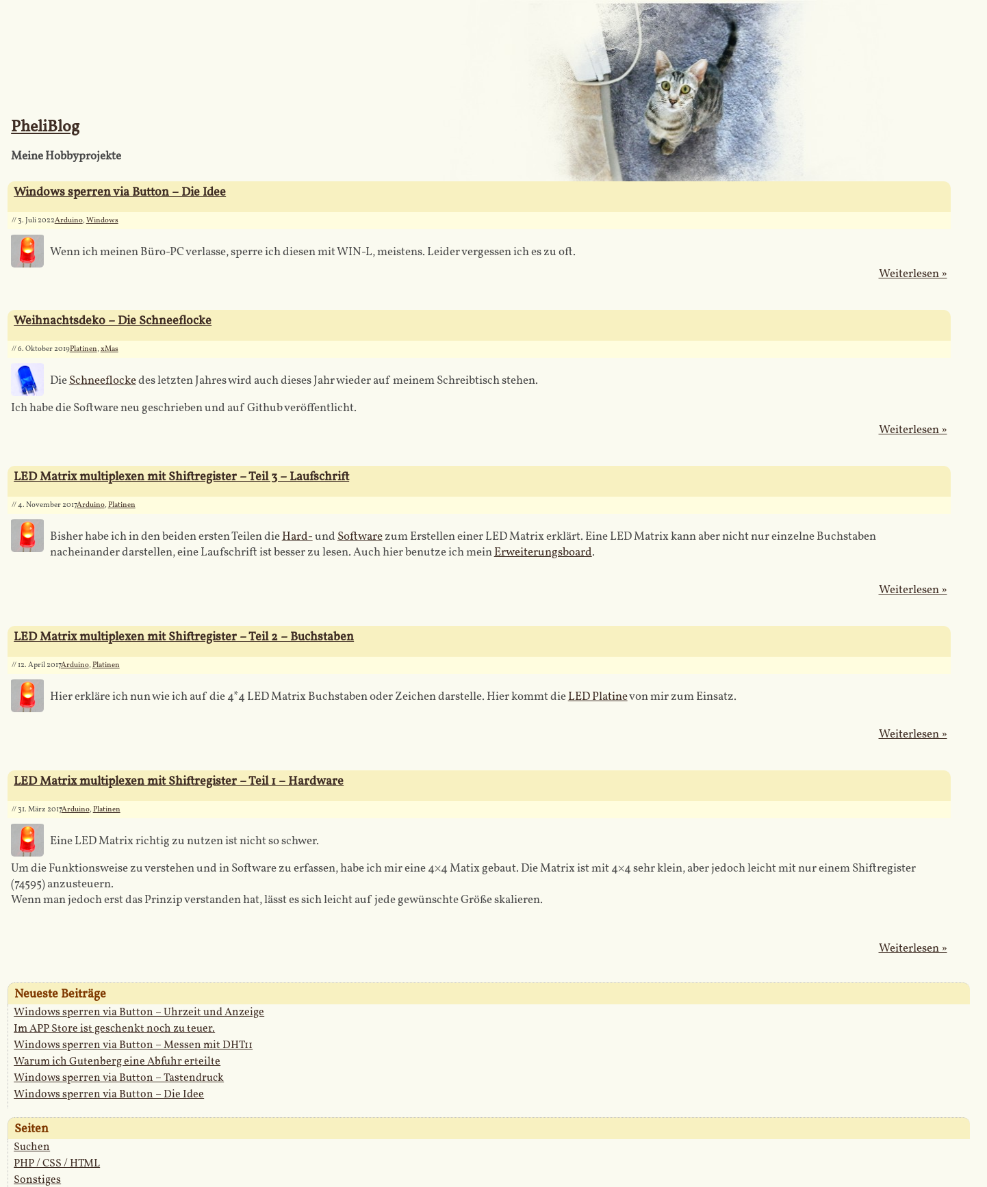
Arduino (69, 221)
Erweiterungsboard (543, 552)
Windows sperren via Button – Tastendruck (119, 1078)
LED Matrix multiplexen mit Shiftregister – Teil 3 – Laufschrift (181, 477)
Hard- (297, 537)
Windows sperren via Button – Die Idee (120, 192)
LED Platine (598, 697)
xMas (109, 349)
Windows (102, 221)
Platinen (83, 349)
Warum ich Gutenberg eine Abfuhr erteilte (117, 1061)
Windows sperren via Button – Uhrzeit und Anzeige (139, 1012)
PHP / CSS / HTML (57, 1163)
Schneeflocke (102, 381)
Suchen (32, 1147)
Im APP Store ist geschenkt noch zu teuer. (114, 1028)
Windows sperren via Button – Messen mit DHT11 (133, 1045)
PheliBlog (45, 127)
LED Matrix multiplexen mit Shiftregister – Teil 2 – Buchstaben (184, 637)
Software (360, 537)
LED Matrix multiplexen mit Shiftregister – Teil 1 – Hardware (179, 781)
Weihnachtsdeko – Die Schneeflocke (113, 321)
